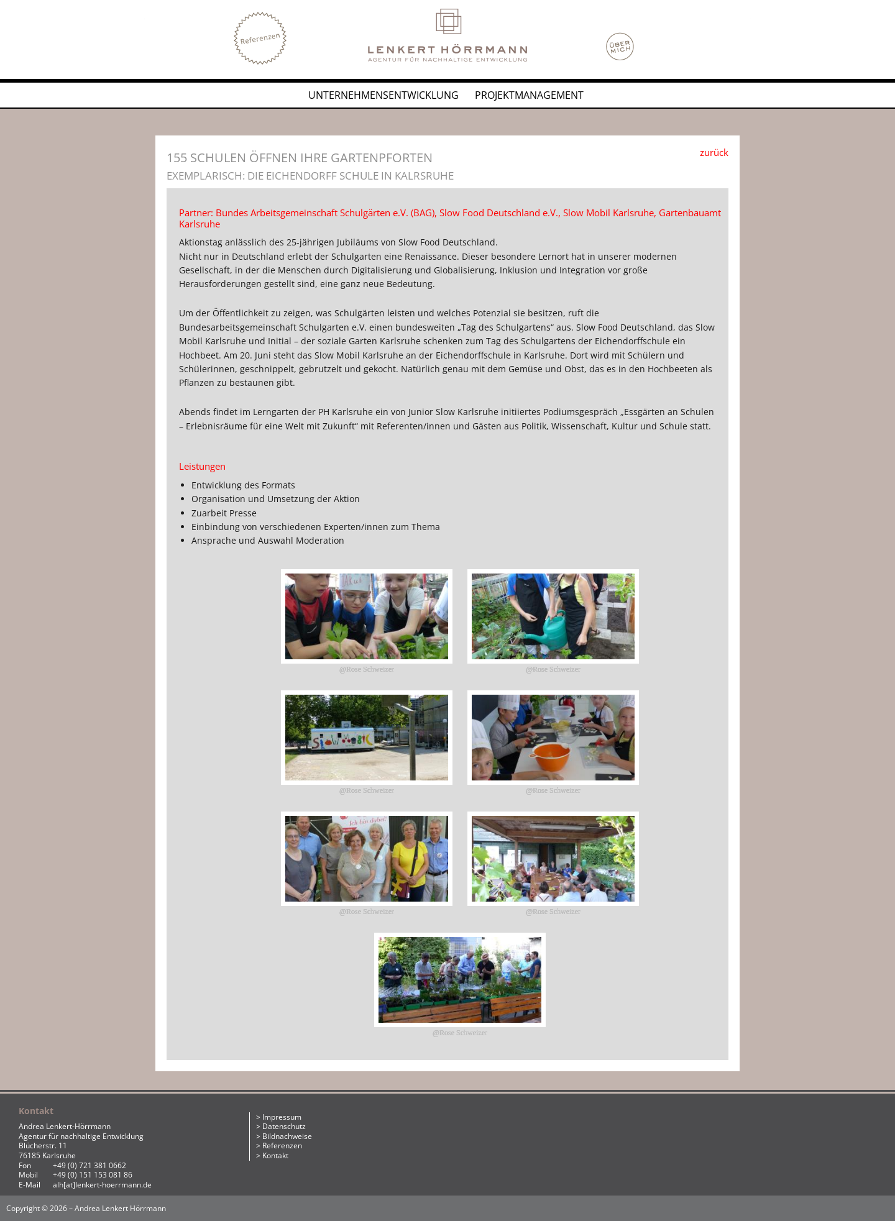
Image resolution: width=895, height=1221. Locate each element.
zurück (714, 152)
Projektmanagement (529, 95)
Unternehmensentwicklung (383, 95)
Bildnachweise (287, 1136)
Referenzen (282, 1145)
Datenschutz (284, 1126)
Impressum (281, 1117)
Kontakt (275, 1155)
